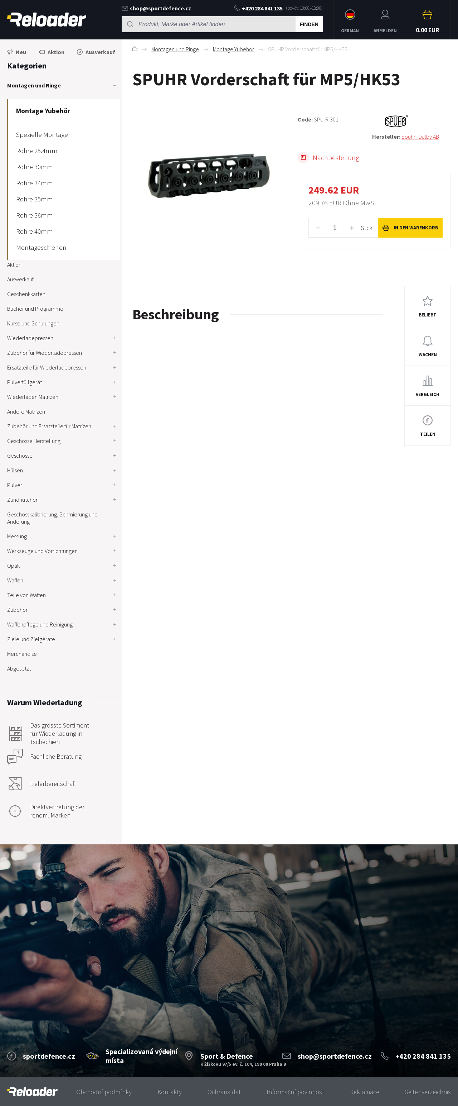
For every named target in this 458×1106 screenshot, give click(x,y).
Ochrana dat (224, 1092)
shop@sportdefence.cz (156, 8)
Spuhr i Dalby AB (420, 136)
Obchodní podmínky (104, 1092)
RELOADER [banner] (46, 20)
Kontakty (169, 1092)
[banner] (32, 1091)
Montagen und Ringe (175, 49)
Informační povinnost (295, 1092)
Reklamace (364, 1092)
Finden (309, 24)
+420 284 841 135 (258, 8)
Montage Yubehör (233, 49)
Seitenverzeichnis (428, 1092)
